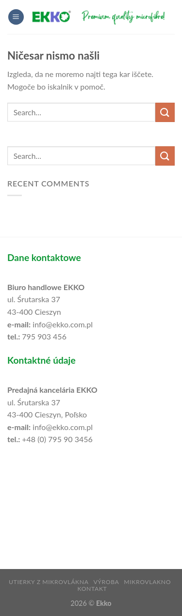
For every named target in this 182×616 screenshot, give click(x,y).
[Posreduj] (165, 112)
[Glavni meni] (16, 17)
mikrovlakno (147, 581)
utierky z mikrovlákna (49, 581)
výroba (106, 581)
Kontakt (92, 588)
